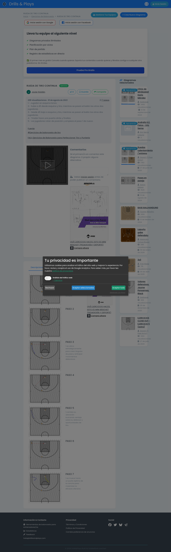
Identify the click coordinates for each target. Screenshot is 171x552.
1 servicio (57, 280)
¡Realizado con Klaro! (117, 292)
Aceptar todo (118, 287)
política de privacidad (62, 271)
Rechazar (49, 287)
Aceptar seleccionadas (83, 287)
